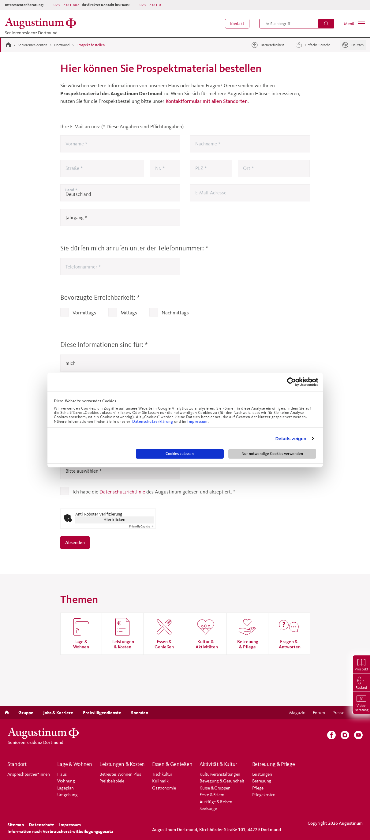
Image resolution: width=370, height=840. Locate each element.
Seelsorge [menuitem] (208, 808)
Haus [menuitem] (62, 774)
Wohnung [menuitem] (66, 781)
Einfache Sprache (312, 45)
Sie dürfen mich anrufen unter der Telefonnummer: (134, 248)
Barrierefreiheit (267, 45)
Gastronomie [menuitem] (164, 788)
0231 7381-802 (66, 4)
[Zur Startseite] (8, 45)
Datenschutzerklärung (153, 421)
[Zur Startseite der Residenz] (42, 23)
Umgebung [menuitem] (67, 794)
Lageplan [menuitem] (65, 788)
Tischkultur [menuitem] (162, 774)
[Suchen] (326, 23)
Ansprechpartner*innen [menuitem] (28, 774)
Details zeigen (290, 438)
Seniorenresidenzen (32, 45)
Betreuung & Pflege (273, 764)
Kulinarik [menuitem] (160, 781)
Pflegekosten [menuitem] (263, 794)
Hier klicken (114, 519)
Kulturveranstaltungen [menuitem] (220, 774)
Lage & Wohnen (74, 764)
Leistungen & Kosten (122, 764)
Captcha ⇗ (141, 526)
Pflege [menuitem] (257, 788)
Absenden (75, 542)
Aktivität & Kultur (218, 764)
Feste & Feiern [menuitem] (212, 794)
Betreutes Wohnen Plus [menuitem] (120, 774)
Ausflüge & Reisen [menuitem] (216, 801)
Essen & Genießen (172, 764)
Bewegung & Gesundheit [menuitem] (222, 781)
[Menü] (354, 23)
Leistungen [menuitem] (262, 774)
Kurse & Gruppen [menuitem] (215, 788)
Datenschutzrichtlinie (122, 491)
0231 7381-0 (150, 4)
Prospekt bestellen (91, 45)
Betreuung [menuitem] (261, 781)
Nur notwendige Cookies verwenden (272, 453)
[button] (237, 23)
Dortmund (61, 45)
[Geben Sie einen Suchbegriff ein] (296, 23)
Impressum (197, 421)
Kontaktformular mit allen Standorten (207, 101)
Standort (17, 764)
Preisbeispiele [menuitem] (111, 781)
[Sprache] (353, 45)
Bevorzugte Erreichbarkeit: (100, 297)
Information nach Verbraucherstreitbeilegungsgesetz (60, 831)
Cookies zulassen (180, 453)
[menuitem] (237, 23)
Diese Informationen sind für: (104, 344)
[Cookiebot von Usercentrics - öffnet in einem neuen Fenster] (291, 382)
